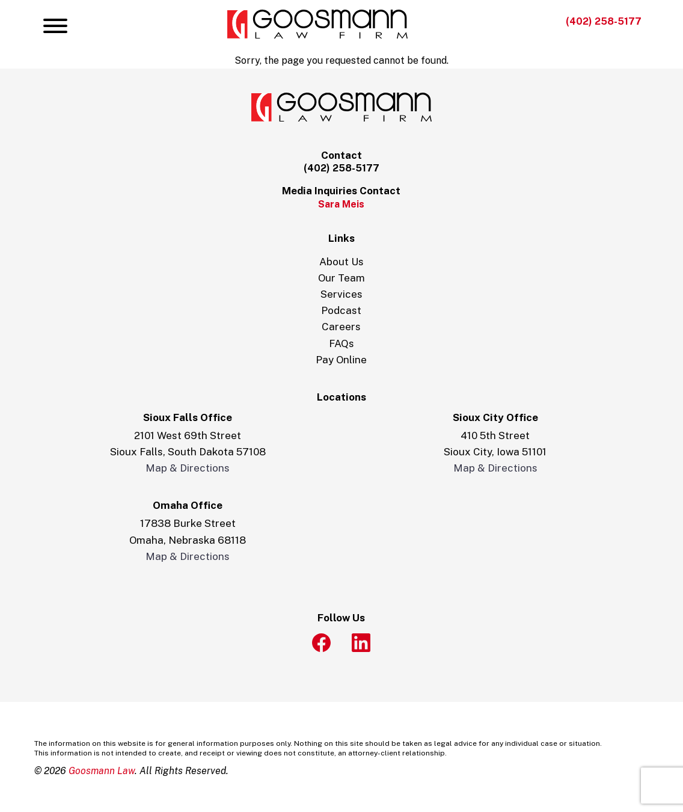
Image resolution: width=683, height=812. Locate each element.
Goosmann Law (102, 771)
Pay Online (341, 360)
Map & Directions (187, 468)
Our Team (341, 278)
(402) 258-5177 (604, 21)
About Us (341, 262)
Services (341, 294)
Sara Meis (341, 204)
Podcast (341, 310)
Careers (341, 327)
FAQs (341, 343)
